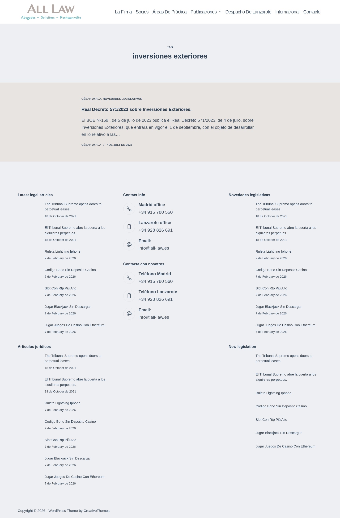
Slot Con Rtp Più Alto (61, 288)
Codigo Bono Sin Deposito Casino (71, 269)
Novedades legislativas (122, 98)
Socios (142, 11)
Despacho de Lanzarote (248, 11)
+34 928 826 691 (155, 229)
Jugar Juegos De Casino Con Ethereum (76, 324)
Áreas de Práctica (170, 11)
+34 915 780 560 (155, 211)
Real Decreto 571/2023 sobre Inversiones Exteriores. (140, 109)
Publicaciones (207, 12)
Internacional (287, 11)
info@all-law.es (153, 246)
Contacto (311, 11)
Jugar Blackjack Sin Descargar (68, 306)
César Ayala (91, 98)
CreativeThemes (97, 510)
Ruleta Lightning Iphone (63, 251)
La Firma (123, 11)
